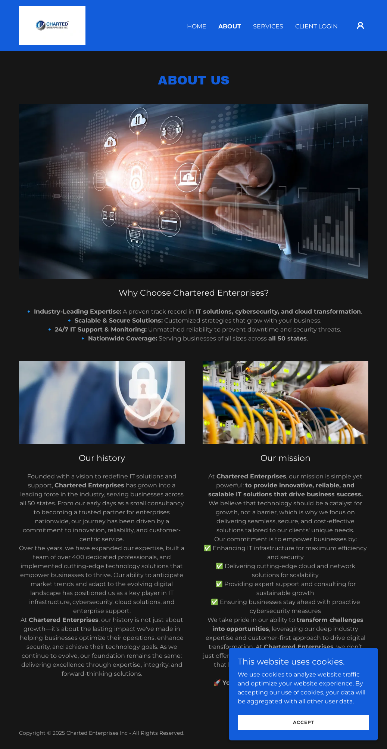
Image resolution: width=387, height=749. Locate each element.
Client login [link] (316, 26)
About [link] (229, 26)
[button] (360, 25)
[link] (52, 24)
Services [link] (268, 26)
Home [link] (196, 26)
